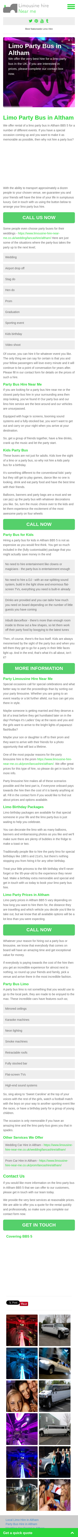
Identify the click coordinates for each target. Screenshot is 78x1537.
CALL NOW (39, 524)
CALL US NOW (39, 217)
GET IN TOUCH (39, 1225)
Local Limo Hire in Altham (22, 1520)
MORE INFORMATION (39, 668)
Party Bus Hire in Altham (21, 1524)
